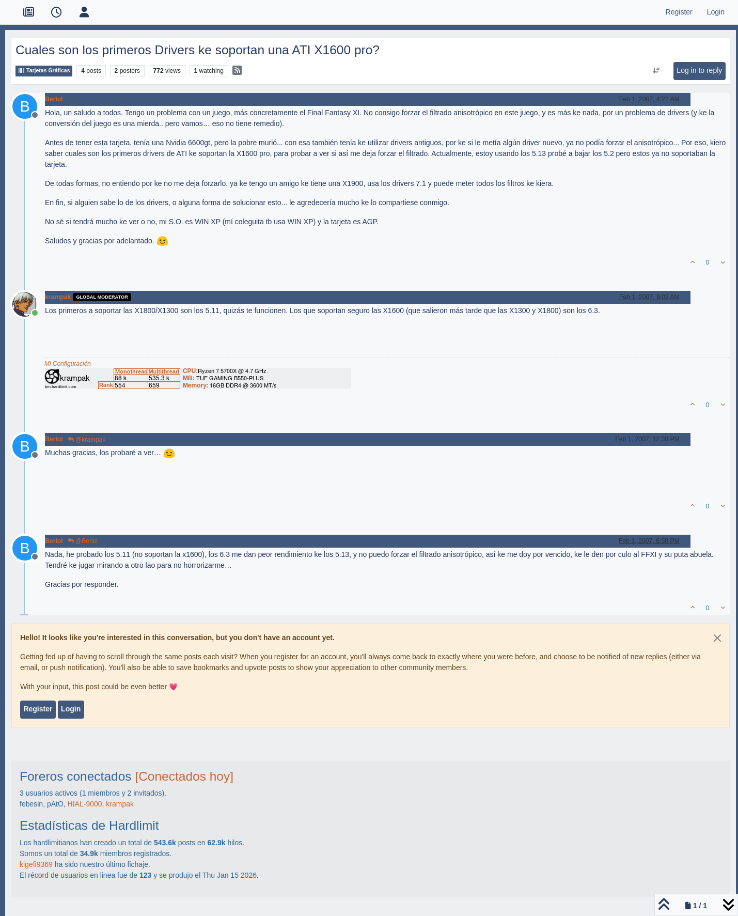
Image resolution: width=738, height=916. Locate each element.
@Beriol (83, 541)
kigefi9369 (36, 864)
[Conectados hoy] (184, 776)
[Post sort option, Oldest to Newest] (656, 71)
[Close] (717, 638)
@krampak (87, 439)
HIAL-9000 (85, 804)
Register (37, 709)
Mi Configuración (67, 363)
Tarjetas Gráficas (44, 70)
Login (71, 709)
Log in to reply (699, 70)
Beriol (54, 99)
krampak (58, 297)
